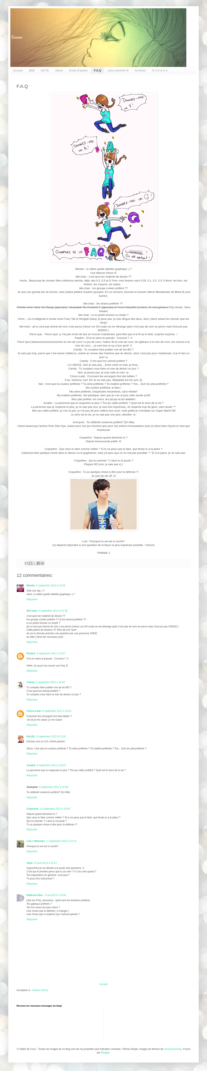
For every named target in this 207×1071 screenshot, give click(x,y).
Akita (29, 863)
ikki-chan (31, 610)
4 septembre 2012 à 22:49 (50, 585)
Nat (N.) (30, 736)
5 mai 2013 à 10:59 (55, 895)
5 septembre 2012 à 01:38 (53, 610)
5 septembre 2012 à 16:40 (50, 682)
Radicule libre (34, 895)
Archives (140, 70)
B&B (32, 70)
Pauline (30, 653)
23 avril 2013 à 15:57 (45, 863)
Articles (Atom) (40, 990)
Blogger (105, 1052)
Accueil (18, 70)
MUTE (45, 70)
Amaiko (30, 765)
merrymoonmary (173, 1049)
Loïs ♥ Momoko (35, 841)
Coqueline (32, 808)
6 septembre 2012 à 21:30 (51, 736)
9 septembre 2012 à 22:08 (53, 787)
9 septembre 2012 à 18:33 (51, 765)
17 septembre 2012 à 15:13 (61, 841)
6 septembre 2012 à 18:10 (56, 711)
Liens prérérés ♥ (118, 70)
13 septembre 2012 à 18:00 (55, 808)
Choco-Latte (33, 711)
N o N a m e (159, 70)
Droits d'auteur (78, 70)
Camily (30, 682)
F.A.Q (97, 70)
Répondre (31, 599)
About (59, 70)
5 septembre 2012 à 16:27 (51, 653)
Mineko (30, 585)
